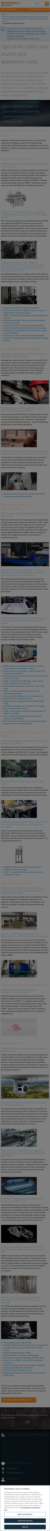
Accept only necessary (25, 1524)
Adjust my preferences (25, 1518)
